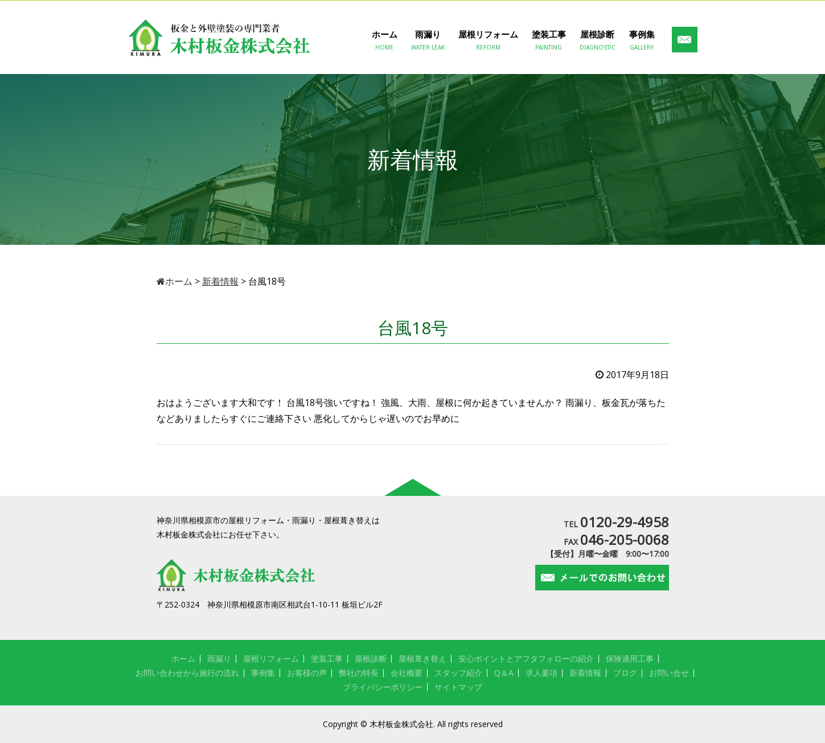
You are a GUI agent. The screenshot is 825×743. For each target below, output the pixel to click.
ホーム (384, 40)
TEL (616, 524)
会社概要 (406, 672)
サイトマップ (458, 687)
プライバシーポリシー (382, 687)
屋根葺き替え (422, 658)
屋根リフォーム (488, 40)
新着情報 (585, 672)
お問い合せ (669, 672)
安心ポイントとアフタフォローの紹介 (526, 658)
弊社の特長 (359, 672)
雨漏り (428, 40)
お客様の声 (307, 672)
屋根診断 (597, 40)
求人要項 (541, 672)
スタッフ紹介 (458, 672)
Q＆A (504, 672)
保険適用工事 (630, 658)
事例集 (642, 40)
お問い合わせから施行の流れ (187, 672)
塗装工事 (549, 40)
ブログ (625, 672)
